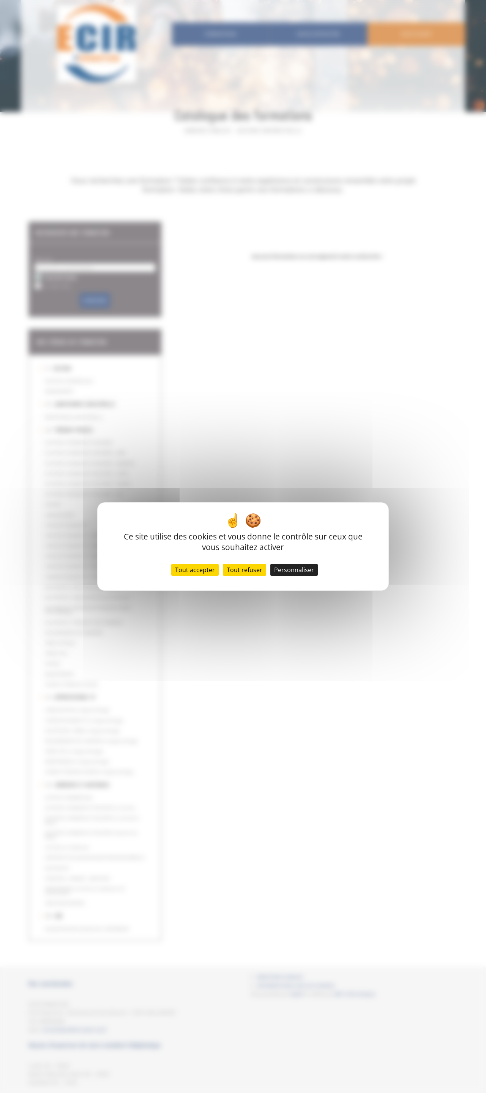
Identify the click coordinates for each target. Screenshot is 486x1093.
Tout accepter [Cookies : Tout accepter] (195, 570)
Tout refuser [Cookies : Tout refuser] (244, 570)
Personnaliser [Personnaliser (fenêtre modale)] (294, 570)
